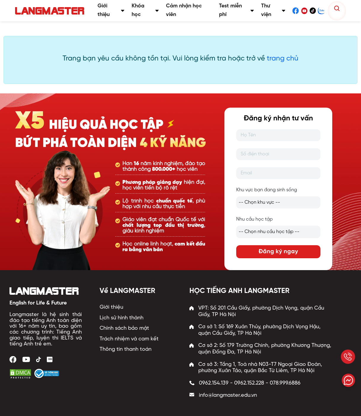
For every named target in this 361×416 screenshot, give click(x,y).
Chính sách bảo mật (124, 328)
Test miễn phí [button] (236, 10)
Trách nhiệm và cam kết (129, 339)
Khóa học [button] (145, 10)
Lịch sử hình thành (121, 318)
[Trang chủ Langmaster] (51, 11)
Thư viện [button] (273, 10)
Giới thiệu (111, 307)
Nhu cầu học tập (254, 219)
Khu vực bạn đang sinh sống (266, 189)
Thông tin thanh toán (125, 349)
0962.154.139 (214, 383)
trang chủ (282, 58)
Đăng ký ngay (278, 251)
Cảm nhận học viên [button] (184, 10)
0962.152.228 (249, 383)
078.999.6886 (285, 383)
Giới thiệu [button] (111, 10)
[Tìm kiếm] (337, 8)
